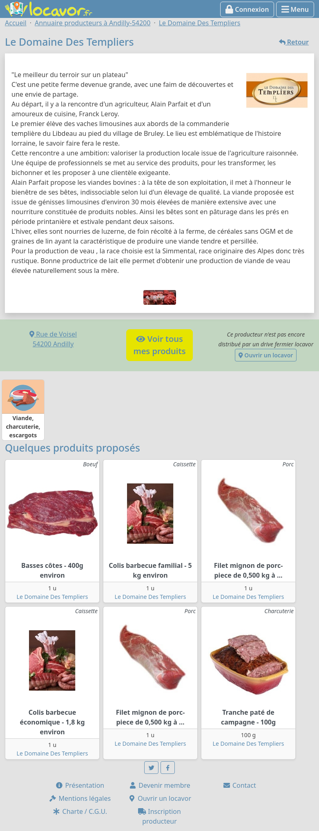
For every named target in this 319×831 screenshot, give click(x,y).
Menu (295, 9)
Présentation (79, 785)
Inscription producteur (159, 816)
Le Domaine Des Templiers (52, 597)
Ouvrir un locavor (266, 355)
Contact (239, 785)
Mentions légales (80, 798)
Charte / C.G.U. (79, 811)
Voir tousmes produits (159, 345)
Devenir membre (159, 785)
